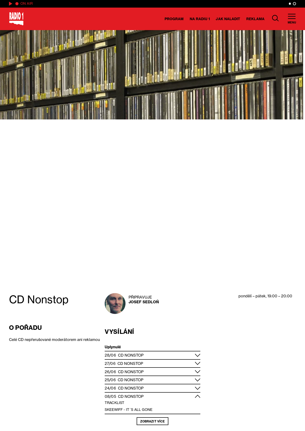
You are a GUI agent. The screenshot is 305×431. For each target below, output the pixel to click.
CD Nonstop (131, 355)
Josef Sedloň (144, 301)
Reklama (255, 19)
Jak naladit (228, 19)
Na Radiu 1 (200, 19)
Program (174, 19)
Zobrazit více (152, 421)
